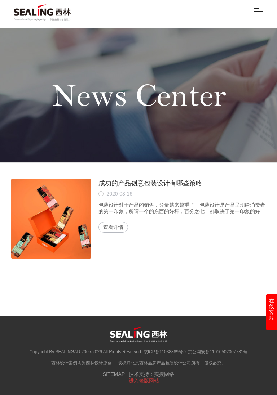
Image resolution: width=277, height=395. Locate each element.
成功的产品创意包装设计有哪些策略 (150, 183)
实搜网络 (164, 374)
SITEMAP (114, 374)
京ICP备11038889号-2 (165, 351)
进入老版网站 (144, 380)
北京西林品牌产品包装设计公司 (161, 362)
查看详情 (113, 227)
